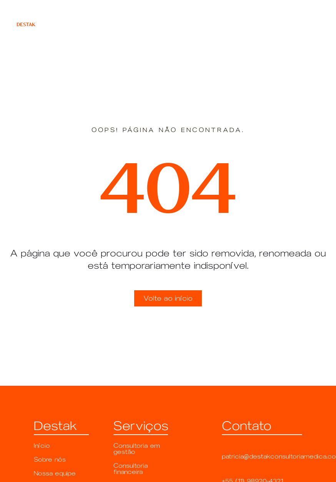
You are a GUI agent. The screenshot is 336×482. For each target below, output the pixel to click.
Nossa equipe (55, 473)
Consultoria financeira (130, 468)
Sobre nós (50, 459)
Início (42, 445)
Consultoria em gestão (136, 448)
